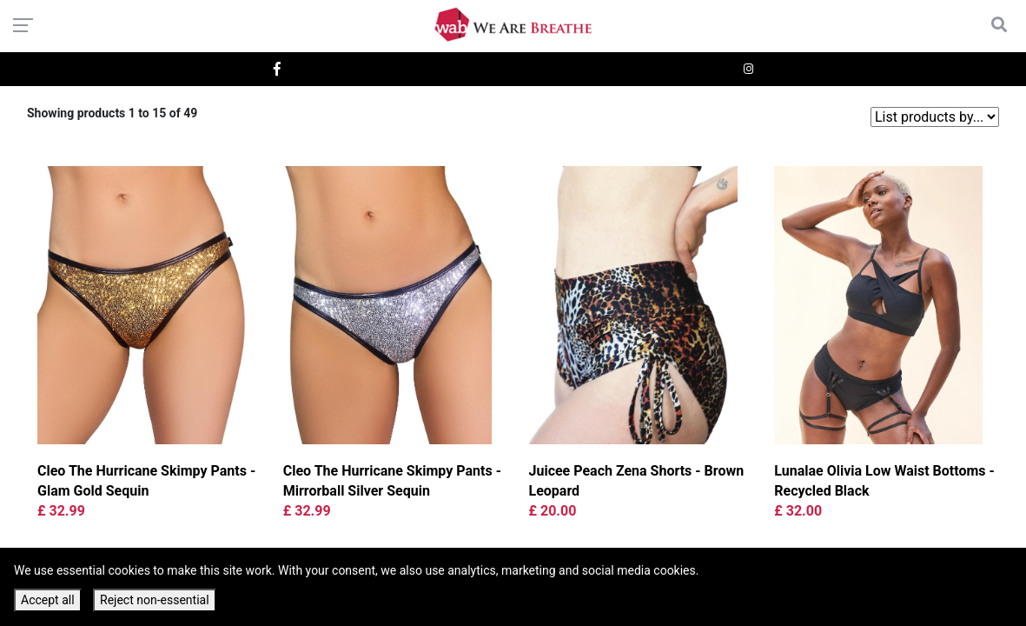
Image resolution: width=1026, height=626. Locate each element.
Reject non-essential (154, 600)
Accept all (48, 600)
